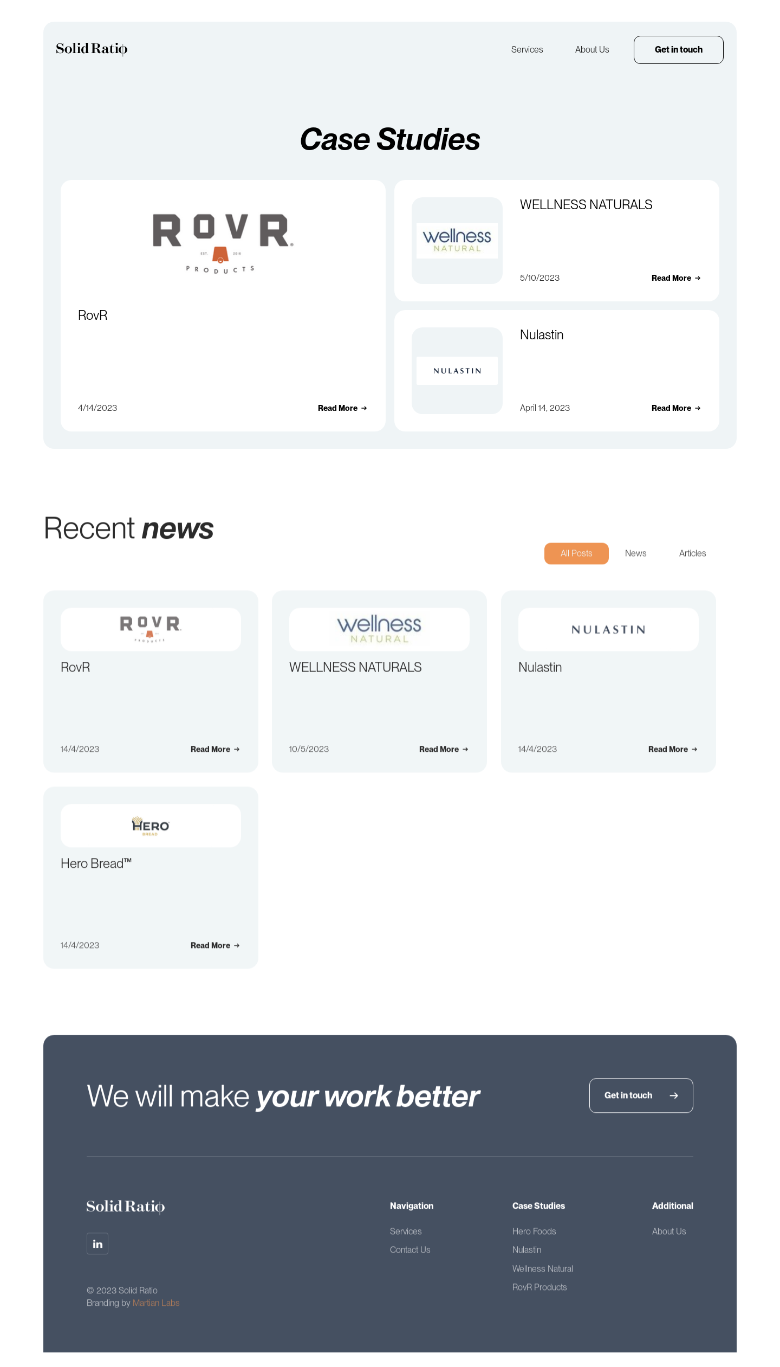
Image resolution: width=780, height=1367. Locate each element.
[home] (91, 50)
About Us (592, 49)
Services (527, 49)
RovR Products (539, 1292)
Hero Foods (534, 1236)
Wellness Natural (542, 1274)
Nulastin (526, 1255)
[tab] (576, 559)
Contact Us (410, 1255)
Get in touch (679, 49)
